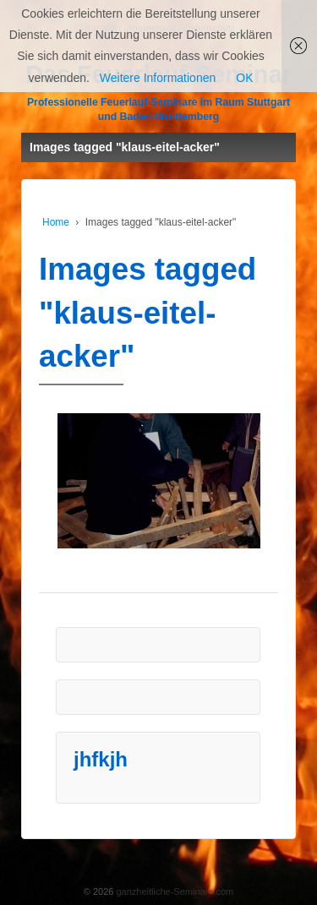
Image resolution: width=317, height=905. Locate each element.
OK (244, 78)
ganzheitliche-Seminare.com (173, 891)
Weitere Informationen (158, 78)
